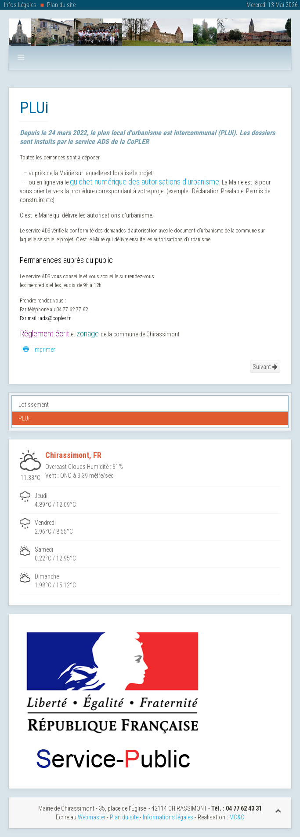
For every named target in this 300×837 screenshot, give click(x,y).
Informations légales (168, 817)
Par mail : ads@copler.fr (45, 318)
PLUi (23, 418)
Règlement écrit (44, 334)
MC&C (236, 817)
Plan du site (61, 4)
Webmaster (91, 817)
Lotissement (33, 404)
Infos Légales (20, 4)
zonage (87, 334)
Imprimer (39, 349)
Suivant (265, 366)
